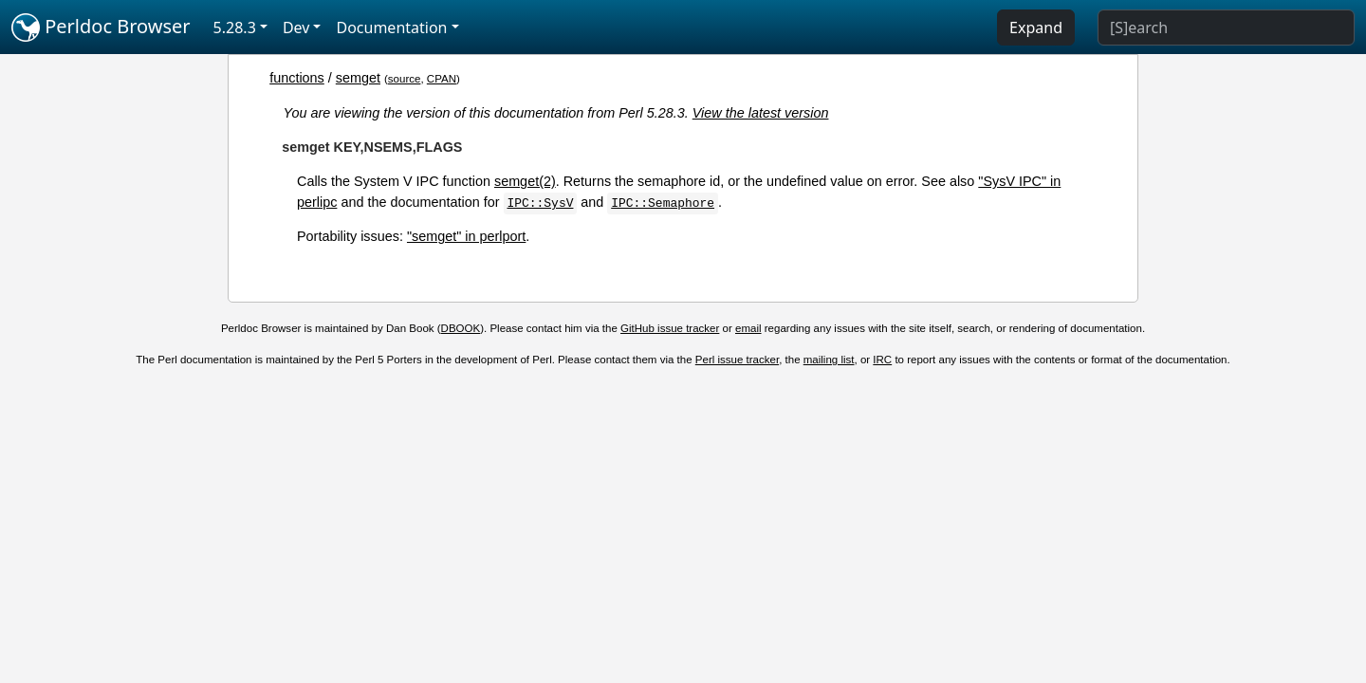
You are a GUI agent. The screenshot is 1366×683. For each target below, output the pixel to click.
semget (358, 77)
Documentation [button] (391, 27)
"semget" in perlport (466, 236)
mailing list (829, 359)
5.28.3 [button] (234, 27)
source (404, 78)
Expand (1035, 27)
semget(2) (525, 181)
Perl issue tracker (737, 359)
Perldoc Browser (101, 27)
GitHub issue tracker (669, 328)
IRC (882, 359)
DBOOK (461, 328)
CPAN (441, 78)
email (748, 328)
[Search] (1226, 27)
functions (296, 77)
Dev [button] (296, 27)
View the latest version (760, 112)
